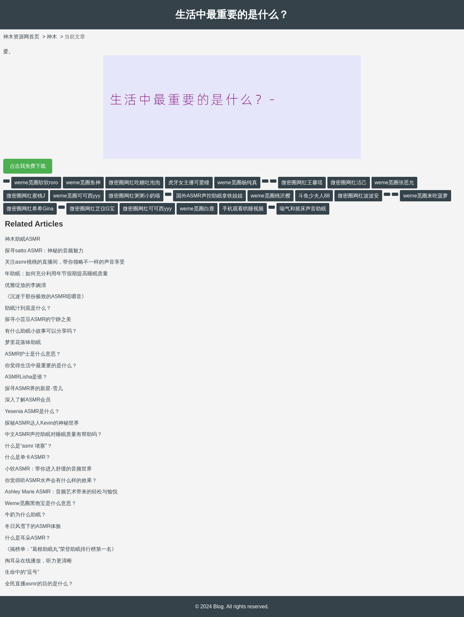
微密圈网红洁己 (349, 182)
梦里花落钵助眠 (23, 342)
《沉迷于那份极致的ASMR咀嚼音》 (46, 296)
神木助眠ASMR (22, 239)
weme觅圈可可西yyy (77, 195)
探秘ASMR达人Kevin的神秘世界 (42, 423)
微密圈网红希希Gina (29, 208)
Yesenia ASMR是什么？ (32, 411)
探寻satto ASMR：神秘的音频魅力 (44, 250)
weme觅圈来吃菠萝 (425, 195)
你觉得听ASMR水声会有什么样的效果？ (51, 480)
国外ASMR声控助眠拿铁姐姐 (209, 195)
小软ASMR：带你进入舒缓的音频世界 (48, 468)
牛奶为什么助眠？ (25, 514)
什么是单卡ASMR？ (28, 457)
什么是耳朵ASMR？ (28, 538)
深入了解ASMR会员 (28, 399)
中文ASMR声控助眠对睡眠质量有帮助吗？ (53, 434)
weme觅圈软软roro (36, 182)
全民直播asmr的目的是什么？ (39, 583)
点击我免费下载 (28, 166)
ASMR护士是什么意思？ (33, 354)
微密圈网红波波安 (358, 195)
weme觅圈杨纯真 (237, 182)
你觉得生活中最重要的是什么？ (41, 365)
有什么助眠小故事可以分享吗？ (41, 331)
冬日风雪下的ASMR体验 (33, 526)
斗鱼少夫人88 (314, 195)
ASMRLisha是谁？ (26, 376)
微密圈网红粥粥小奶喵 (134, 195)
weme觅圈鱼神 (83, 182)
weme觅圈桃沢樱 (270, 195)
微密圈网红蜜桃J (25, 195)
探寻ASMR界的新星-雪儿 (34, 388)
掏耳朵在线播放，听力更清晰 (38, 560)
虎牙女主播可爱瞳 (188, 182)
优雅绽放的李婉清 (25, 285)
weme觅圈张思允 (394, 182)
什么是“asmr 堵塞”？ (28, 446)
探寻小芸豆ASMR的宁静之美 (38, 319)
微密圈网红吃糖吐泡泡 (134, 182)
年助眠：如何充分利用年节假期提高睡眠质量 (56, 273)
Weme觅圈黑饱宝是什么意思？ (40, 503)
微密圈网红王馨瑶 (302, 182)
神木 (52, 36)
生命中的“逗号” (22, 572)
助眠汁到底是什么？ (28, 308)
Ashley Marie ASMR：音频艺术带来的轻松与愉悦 (61, 491)
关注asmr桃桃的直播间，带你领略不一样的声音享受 (65, 262)
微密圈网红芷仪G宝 (92, 208)
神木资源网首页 (21, 36)
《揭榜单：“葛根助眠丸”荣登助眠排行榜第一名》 (61, 549)
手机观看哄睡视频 (243, 208)
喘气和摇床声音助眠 (303, 208)
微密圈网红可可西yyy (147, 208)
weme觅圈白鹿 (197, 208)
